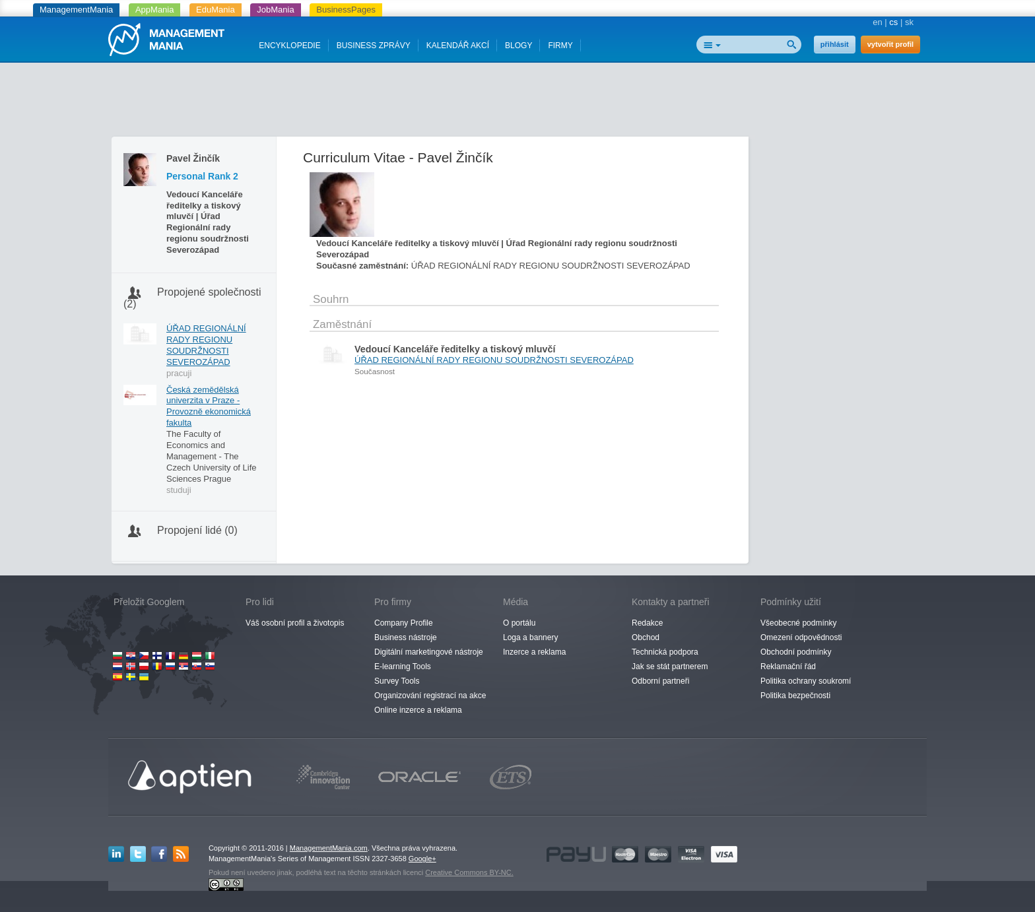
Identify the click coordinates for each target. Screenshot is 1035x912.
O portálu (519, 623)
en (877, 22)
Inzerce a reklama (534, 652)
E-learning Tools (402, 666)
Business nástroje (405, 637)
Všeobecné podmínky (798, 623)
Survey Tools (396, 681)
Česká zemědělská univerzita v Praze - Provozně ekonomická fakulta (208, 406)
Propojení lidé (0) (197, 530)
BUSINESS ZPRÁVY (374, 45)
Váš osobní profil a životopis (295, 623)
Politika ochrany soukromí (805, 681)
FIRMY (560, 45)
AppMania (154, 10)
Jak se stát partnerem (670, 666)
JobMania (275, 10)
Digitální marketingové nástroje (428, 652)
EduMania (215, 10)
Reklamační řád (788, 666)
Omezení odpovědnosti (801, 637)
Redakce (647, 623)
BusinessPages (346, 10)
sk (909, 22)
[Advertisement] (517, 102)
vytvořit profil (890, 44)
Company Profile (403, 623)
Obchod (645, 637)
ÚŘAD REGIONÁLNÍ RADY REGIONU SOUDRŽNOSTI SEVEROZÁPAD (206, 345)
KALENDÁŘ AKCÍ (457, 45)
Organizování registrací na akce (430, 695)
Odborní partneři (660, 681)
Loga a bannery (530, 637)
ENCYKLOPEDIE (289, 45)
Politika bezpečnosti (795, 695)
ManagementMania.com (329, 848)
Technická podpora (665, 652)
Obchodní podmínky (795, 652)
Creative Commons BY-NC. (469, 872)
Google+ (422, 859)
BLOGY (518, 45)
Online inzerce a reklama (418, 710)
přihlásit (834, 44)
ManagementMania (76, 10)
